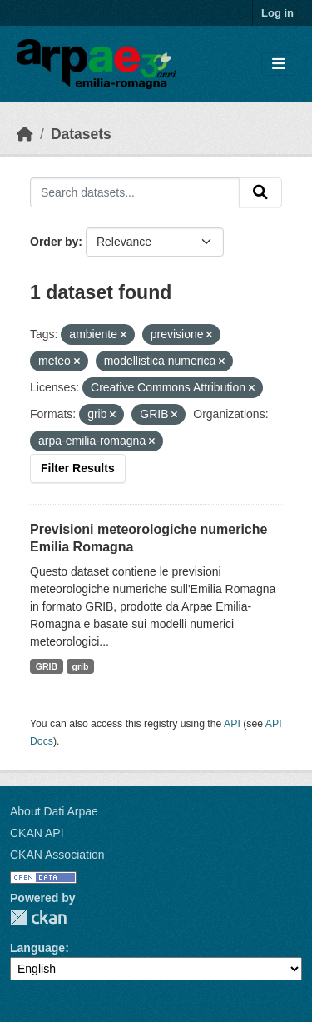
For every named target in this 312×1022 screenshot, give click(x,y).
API (232, 724)
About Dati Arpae (54, 811)
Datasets (81, 134)
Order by (54, 241)
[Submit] (260, 192)
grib (80, 666)
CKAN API (37, 833)
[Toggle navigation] (278, 64)
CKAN (38, 917)
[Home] (25, 134)
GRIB (46, 666)
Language (37, 948)
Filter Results (78, 468)
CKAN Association (57, 854)
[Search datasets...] (135, 192)
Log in (277, 13)
